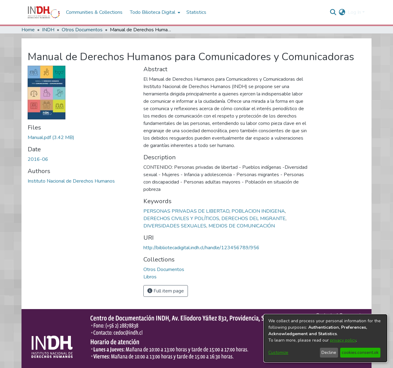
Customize (278, 352)
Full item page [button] (165, 291)
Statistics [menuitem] (196, 12)
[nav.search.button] (333, 12)
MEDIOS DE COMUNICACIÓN (241, 226)
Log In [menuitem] (354, 12)
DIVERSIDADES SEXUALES (174, 226)
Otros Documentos (82, 29)
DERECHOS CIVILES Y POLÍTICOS (181, 218)
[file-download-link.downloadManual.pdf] (51, 137)
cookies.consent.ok (360, 352)
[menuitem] (342, 12)
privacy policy (343, 340)
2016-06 (38, 159)
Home (28, 29)
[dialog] (325, 338)
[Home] (44, 12)
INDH (48, 29)
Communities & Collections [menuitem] (94, 12)
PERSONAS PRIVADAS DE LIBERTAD (186, 211)
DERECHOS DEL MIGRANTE (253, 218)
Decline (328, 352)
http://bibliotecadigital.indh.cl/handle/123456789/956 (201, 247)
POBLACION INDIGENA (258, 211)
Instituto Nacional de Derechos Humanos (71, 181)
